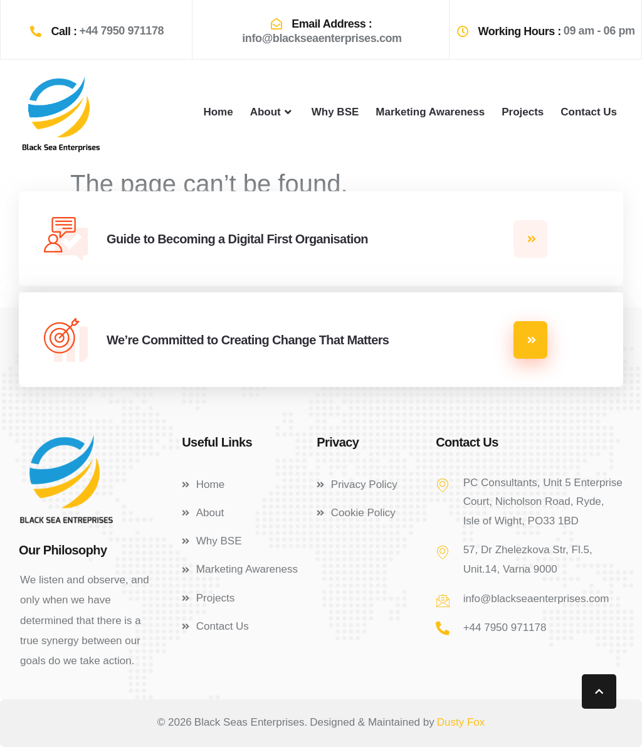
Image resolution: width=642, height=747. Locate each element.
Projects (523, 112)
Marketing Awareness (430, 112)
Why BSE (335, 112)
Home (218, 112)
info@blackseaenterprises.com (321, 38)
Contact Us (588, 112)
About (272, 112)
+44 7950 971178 (122, 30)
